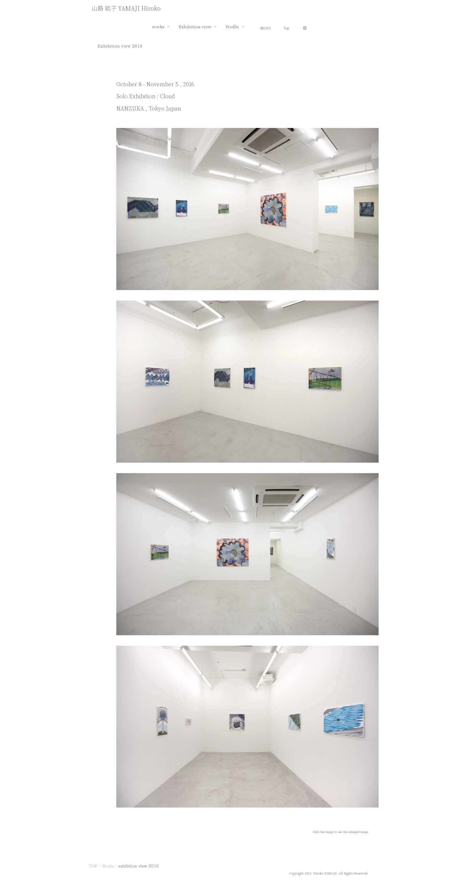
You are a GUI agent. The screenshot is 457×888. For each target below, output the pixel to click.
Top (286, 28)
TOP (93, 866)
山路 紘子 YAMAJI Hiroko (126, 8)
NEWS (265, 28)
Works (108, 866)
